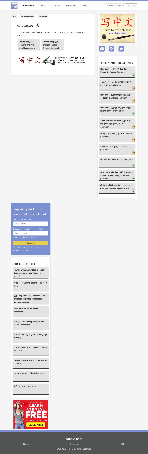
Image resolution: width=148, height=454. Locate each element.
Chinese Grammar (27, 16)
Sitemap (74, 444)
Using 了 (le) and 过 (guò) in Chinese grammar (117, 137)
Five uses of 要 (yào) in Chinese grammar (117, 150)
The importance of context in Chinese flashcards (30, 349)
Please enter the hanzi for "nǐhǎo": (28, 229)
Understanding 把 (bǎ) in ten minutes (117, 163)
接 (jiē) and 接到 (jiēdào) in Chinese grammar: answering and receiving (117, 188)
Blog (43, 5)
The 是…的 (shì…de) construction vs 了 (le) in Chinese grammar (117, 85)
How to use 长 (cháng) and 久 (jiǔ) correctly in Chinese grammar (117, 98)
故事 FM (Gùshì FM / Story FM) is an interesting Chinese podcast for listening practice (29, 298)
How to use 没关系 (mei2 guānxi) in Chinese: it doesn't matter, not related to (52, 45)
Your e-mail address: (22, 219)
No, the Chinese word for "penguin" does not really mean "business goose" (29, 273)
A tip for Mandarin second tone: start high (30, 284)
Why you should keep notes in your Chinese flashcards (29, 323)
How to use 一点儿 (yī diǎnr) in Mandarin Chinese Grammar (117, 72)
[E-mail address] (30, 223)
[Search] (115, 5)
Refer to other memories (25, 386)
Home (14, 16)
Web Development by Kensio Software (74, 449)
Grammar (55, 5)
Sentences (71, 5)
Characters (43, 16)
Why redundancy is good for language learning (30, 336)
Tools (83, 5)
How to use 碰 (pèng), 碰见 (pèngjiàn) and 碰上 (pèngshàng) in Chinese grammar (117, 175)
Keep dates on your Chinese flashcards (26, 310)
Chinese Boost (28, 5)
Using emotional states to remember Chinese (30, 362)
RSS (122, 444)
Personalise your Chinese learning (29, 373)
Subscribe (31, 243)
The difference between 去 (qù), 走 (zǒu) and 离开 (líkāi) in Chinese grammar (117, 124)
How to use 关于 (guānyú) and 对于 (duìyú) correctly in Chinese (27, 45)
